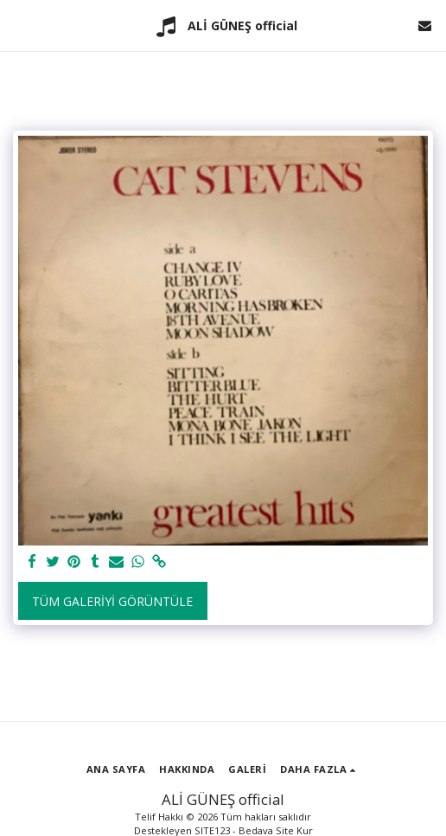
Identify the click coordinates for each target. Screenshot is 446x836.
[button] (19, 24)
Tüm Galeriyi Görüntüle (112, 601)
